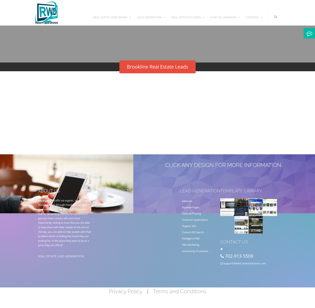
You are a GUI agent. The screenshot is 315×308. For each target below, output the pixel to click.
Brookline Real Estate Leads (157, 66)
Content (254, 17)
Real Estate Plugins (188, 17)
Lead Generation (151, 17)
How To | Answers (225, 17)
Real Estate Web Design (112, 17)
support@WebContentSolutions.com (244, 263)
